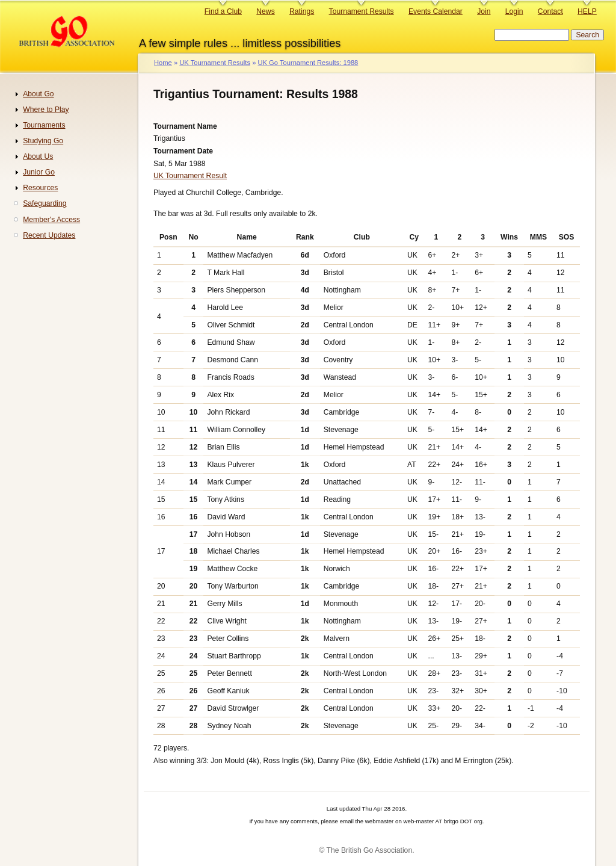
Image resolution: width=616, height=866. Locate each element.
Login (514, 11)
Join (483, 11)
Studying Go (43, 141)
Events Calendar (435, 11)
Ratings (301, 11)
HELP (587, 11)
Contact (550, 11)
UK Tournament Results (214, 62)
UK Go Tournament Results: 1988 (307, 62)
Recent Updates (49, 235)
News (265, 11)
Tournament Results (361, 11)
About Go (38, 94)
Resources (40, 188)
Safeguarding (44, 203)
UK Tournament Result (190, 176)
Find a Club (223, 11)
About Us (38, 156)
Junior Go (39, 172)
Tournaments (44, 125)
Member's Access (51, 219)
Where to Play (46, 109)
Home (163, 62)
